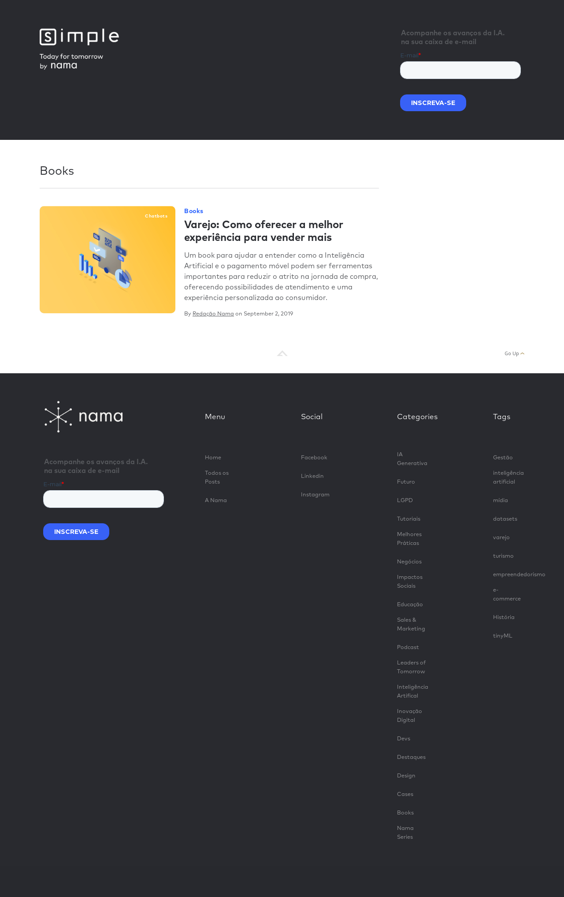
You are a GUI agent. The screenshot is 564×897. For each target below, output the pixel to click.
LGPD (405, 500)
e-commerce (507, 594)
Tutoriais (408, 519)
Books (194, 211)
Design (406, 776)
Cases (405, 794)
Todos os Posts (217, 477)
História (504, 617)
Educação (410, 605)
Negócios (409, 562)
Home (213, 458)
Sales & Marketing (411, 624)
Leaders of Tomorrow (411, 667)
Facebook (314, 458)
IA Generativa (412, 459)
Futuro (406, 482)
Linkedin (312, 476)
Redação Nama (213, 314)
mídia (500, 500)
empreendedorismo (508, 575)
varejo (501, 537)
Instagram (315, 495)
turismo (503, 556)
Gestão (503, 458)
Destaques (411, 757)
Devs (403, 739)
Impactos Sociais (410, 581)
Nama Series (405, 833)
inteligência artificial (508, 477)
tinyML (502, 636)
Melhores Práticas (409, 539)
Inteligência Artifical (412, 691)
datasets (505, 519)
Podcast (408, 647)
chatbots (156, 216)
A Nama (216, 500)
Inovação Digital (409, 716)
